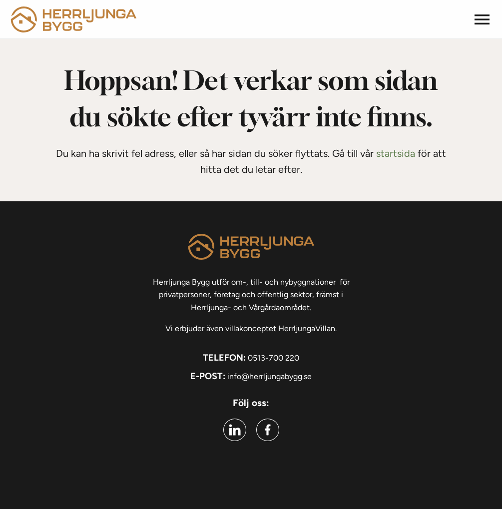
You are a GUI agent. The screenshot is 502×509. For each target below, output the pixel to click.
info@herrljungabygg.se (269, 376)
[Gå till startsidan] (73, 19)
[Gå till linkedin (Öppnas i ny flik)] (234, 430)
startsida (395, 153)
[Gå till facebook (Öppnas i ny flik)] (267, 430)
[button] (482, 19)
